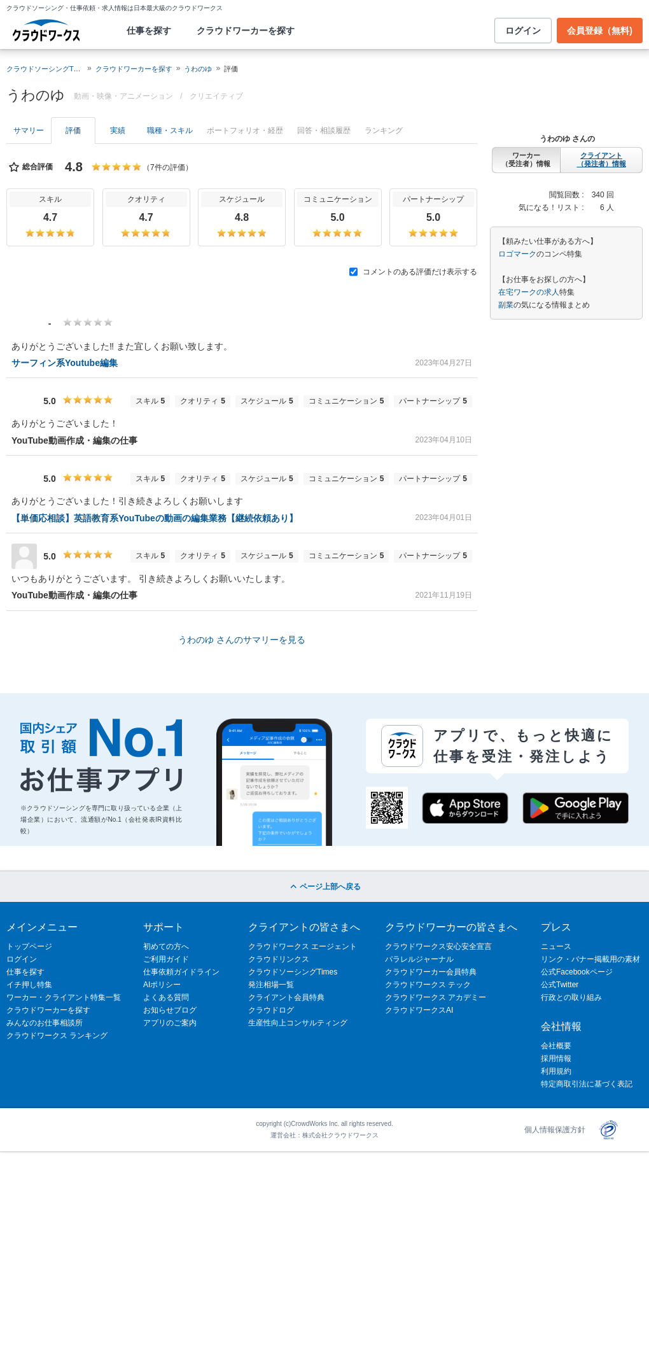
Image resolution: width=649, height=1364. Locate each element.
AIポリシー (162, 984)
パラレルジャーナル (419, 959)
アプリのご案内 (170, 1022)
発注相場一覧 (271, 984)
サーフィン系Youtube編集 (64, 363)
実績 (117, 130)
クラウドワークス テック (428, 984)
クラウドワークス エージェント (302, 946)
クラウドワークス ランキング (57, 1035)
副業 (505, 304)
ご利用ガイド (166, 959)
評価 (73, 130)
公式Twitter (559, 984)
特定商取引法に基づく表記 (586, 1083)
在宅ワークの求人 (528, 292)
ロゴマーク (517, 254)
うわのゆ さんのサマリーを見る (241, 640)
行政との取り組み (571, 997)
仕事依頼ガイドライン (181, 971)
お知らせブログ (170, 1010)
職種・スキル (170, 130)
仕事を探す (149, 30)
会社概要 (556, 1045)
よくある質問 (166, 997)
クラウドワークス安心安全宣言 (438, 946)
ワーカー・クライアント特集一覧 (63, 997)
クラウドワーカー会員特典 (431, 971)
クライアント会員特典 (286, 997)
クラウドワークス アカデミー (435, 997)
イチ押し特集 (29, 984)
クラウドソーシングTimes (292, 971)
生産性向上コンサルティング (297, 1022)
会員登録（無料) (599, 30)
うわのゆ (198, 69)
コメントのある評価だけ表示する (413, 271)
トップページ (29, 946)
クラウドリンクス (278, 959)
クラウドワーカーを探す (246, 30)
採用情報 (556, 1058)
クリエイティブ (216, 96)
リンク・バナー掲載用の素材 (590, 959)
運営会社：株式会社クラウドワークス (324, 1135)
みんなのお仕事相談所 (44, 1022)
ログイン (523, 30)
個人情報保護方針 (554, 1130)
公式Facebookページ (577, 971)
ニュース (556, 946)
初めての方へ (166, 946)
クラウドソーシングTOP (44, 69)
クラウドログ (271, 1010)
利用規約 (556, 1071)
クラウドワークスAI (419, 1010)
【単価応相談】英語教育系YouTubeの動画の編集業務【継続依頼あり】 (154, 518)
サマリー (28, 130)
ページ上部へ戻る (324, 886)
